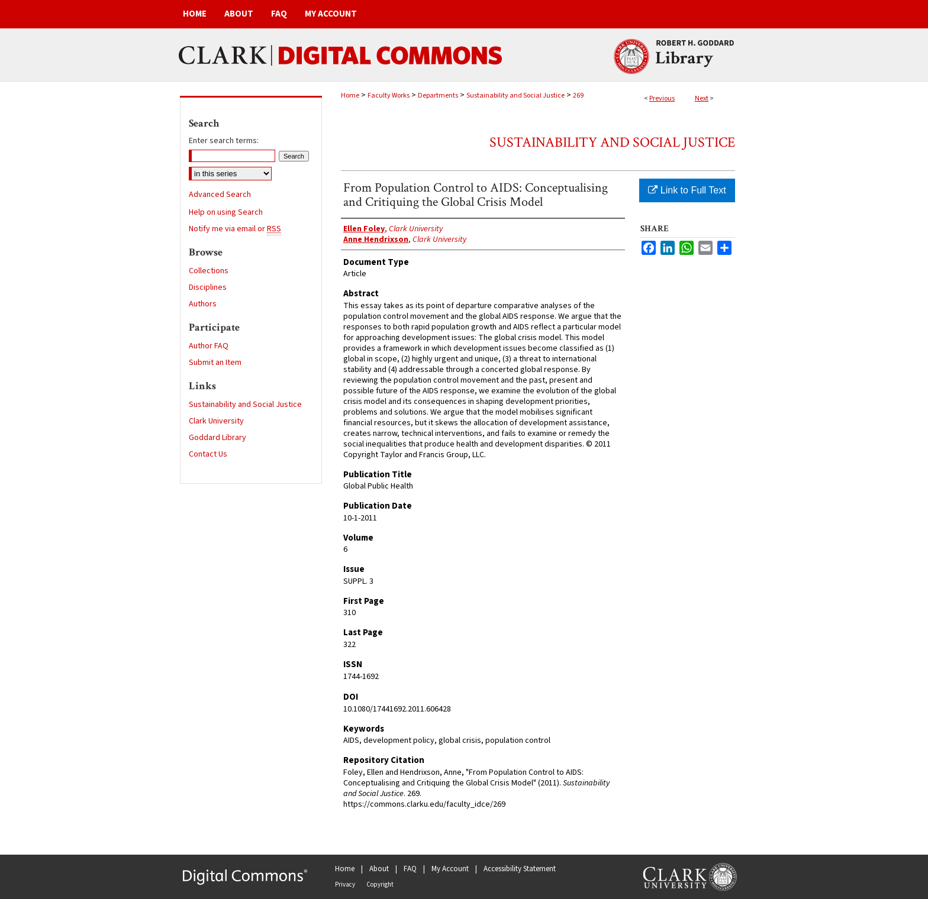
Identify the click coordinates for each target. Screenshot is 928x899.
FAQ (410, 869)
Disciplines (208, 287)
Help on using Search (226, 212)
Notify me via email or (235, 229)
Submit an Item (215, 362)
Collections (208, 271)
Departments (438, 95)
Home (350, 95)
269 (578, 95)
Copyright (380, 884)
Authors (203, 304)
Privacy (345, 884)
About (379, 869)
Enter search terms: (224, 141)
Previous (662, 98)
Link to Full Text (687, 190)
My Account (450, 869)
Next (701, 98)
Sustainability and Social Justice (515, 95)
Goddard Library (217, 438)
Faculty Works (389, 95)
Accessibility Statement (520, 869)
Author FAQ (208, 346)
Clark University (216, 421)
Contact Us (208, 454)
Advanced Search (220, 195)
